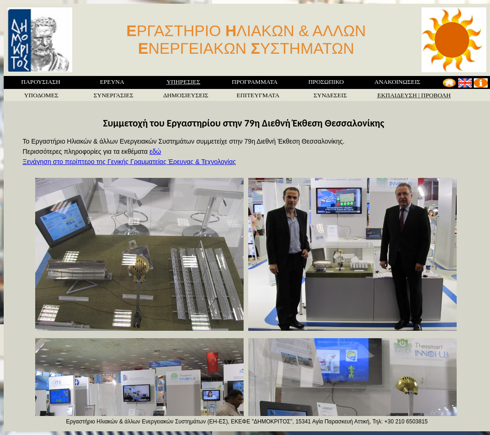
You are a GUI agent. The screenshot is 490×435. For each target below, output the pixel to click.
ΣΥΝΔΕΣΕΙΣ (330, 95)
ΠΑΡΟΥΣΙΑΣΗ (40, 81)
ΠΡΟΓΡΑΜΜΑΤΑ (255, 81)
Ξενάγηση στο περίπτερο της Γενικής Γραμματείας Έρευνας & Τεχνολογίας (129, 161)
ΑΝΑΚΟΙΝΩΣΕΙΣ (397, 81)
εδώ (155, 151)
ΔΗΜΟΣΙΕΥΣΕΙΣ (185, 95)
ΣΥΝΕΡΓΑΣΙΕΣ (113, 95)
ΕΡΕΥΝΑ (112, 81)
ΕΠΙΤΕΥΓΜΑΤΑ (258, 95)
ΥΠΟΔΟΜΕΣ (41, 95)
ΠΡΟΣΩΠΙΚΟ (326, 81)
